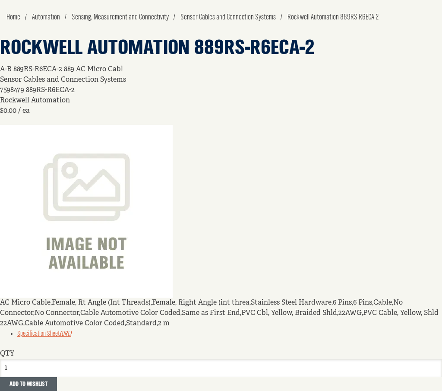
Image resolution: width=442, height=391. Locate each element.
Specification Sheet (44, 334)
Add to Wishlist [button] (28, 384)
